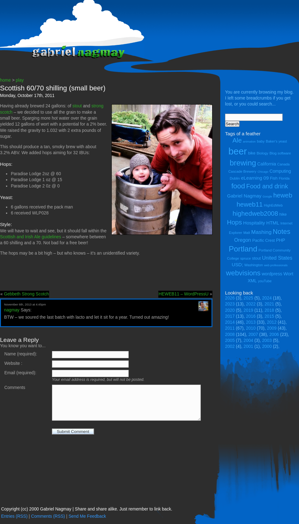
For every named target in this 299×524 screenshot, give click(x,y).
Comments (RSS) (48, 516)
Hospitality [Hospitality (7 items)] (254, 222)
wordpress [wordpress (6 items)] (272, 273)
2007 (253, 334)
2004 (248, 340)
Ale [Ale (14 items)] (237, 140)
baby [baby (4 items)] (260, 141)
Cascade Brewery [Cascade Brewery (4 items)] (242, 171)
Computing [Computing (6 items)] (280, 171)
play (20, 80)
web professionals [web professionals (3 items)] (276, 265)
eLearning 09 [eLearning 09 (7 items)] (255, 178)
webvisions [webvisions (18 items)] (243, 273)
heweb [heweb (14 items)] (282, 195)
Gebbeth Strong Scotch (26, 294)
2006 (274, 334)
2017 (230, 316)
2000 (267, 346)
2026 (230, 298)
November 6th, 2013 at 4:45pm (25, 304)
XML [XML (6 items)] (252, 280)
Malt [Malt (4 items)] (246, 233)
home (5, 80)
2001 (248, 346)
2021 (269, 304)
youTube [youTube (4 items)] (265, 281)
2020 (230, 310)
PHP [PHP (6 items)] (280, 240)
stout (77, 106)
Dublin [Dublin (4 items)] (235, 178)
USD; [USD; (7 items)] (237, 264)
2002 (230, 346)
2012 (272, 322)
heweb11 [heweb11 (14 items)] (250, 204)
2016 (251, 316)
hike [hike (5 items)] (282, 214)
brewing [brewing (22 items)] (243, 163)
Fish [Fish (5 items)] (274, 178)
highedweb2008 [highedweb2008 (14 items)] (255, 213)
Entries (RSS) (14, 516)
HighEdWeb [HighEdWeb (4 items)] (273, 205)
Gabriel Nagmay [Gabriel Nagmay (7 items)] (244, 195)
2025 (248, 298)
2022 (251, 304)
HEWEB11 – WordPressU (184, 294)
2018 (269, 310)
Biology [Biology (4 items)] (262, 153)
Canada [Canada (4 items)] (283, 164)
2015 (269, 316)
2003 (267, 340)
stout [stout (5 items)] (256, 258)
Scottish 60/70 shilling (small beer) (52, 88)
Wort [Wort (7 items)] (288, 273)
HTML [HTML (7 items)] (272, 222)
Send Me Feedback (87, 516)
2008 (230, 334)
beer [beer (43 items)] (237, 151)
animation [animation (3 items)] (249, 141)
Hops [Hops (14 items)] (234, 222)
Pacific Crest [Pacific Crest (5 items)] (263, 240)
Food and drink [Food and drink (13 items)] (267, 186)
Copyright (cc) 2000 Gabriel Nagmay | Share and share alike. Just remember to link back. (86, 509)
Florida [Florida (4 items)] (284, 178)
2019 (248, 310)
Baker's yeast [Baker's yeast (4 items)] (276, 141)
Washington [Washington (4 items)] (253, 265)
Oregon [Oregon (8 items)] (242, 240)
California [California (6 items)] (266, 163)
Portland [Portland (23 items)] (243, 249)
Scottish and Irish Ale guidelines (30, 237)
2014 (230, 322)
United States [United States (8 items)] (277, 258)
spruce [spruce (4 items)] (245, 258)
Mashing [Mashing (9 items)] (261, 232)
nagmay (12, 310)
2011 (230, 328)
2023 (230, 304)
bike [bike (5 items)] (251, 153)
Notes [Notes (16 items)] (281, 231)
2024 (267, 298)
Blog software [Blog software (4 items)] (280, 153)
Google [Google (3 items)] (267, 196)
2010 (251, 328)
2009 (272, 328)
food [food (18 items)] (238, 186)
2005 (230, 340)
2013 (251, 322)
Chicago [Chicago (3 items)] (262, 171)
